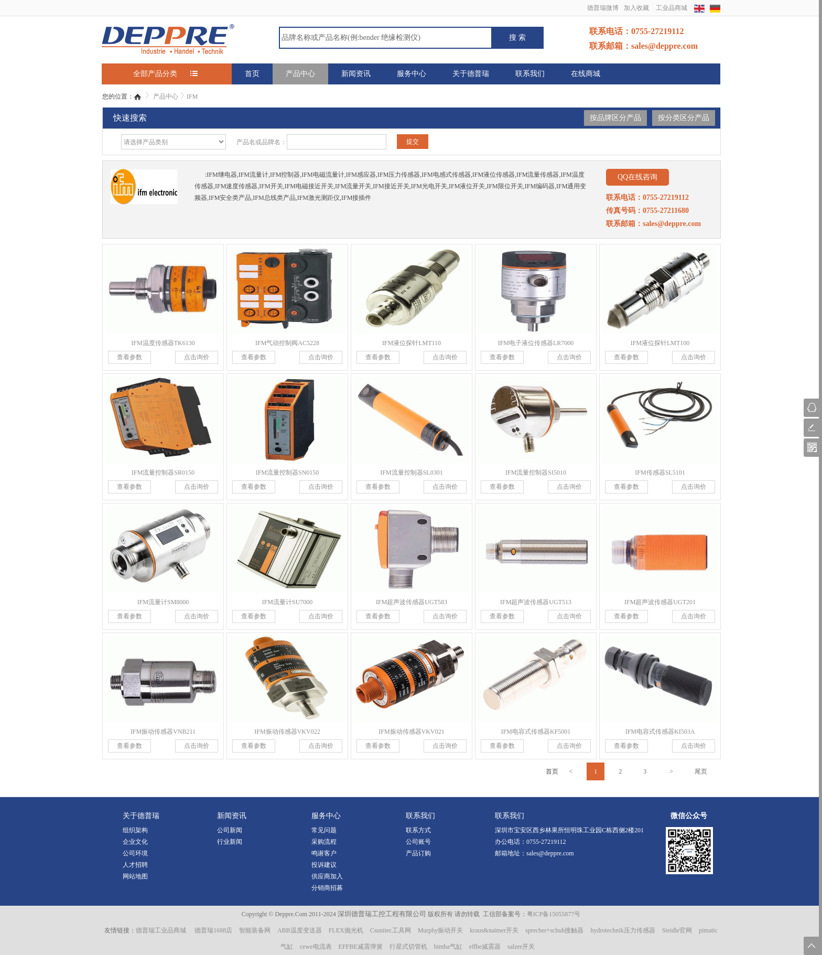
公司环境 (135, 853)
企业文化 (135, 841)
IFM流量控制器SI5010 (535, 472)
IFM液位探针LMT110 (411, 343)
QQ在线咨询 (637, 177)
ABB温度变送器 (299, 930)
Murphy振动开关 (440, 930)
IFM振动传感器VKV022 (287, 731)
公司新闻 (229, 830)
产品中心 (300, 74)
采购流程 (324, 841)
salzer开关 (521, 946)
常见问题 (324, 830)
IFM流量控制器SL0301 (411, 472)
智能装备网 (255, 930)
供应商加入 (327, 876)
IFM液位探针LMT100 (660, 343)
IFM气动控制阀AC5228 (287, 343)
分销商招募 (327, 888)
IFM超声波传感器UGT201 (660, 602)
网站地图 (135, 876)
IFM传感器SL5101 (660, 472)
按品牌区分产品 (615, 118)
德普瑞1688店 (213, 930)
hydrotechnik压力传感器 (622, 930)
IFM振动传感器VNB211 (163, 731)
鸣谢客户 (324, 853)
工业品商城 (671, 8)
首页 (252, 74)
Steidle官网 (677, 930)
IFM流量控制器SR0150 (163, 472)
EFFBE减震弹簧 (361, 946)
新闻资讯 (356, 74)
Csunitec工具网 (390, 930)
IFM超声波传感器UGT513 (535, 602)
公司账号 (418, 841)
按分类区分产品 (683, 118)
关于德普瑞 (470, 74)
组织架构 (135, 830)
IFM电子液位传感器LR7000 (536, 343)
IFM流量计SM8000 (163, 602)
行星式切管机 (408, 946)
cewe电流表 (316, 946)
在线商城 (585, 74)
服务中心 (411, 74)
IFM (192, 96)
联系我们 (530, 74)
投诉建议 (324, 864)
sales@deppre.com (550, 853)
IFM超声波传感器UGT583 (411, 602)
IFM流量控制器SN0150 (287, 472)
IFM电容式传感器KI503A (660, 731)
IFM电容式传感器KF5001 (536, 731)
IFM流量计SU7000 (287, 602)
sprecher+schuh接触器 (554, 930)
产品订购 (418, 853)
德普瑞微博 (603, 8)
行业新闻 (229, 841)
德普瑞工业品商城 (161, 930)
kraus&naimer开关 (494, 930)
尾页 (701, 771)
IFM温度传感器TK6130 (162, 343)
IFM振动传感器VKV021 (411, 731)
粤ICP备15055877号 (554, 914)
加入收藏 (636, 8)
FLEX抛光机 (346, 930)
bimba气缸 (448, 946)
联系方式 (418, 830)
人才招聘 (135, 864)
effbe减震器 (485, 946)
